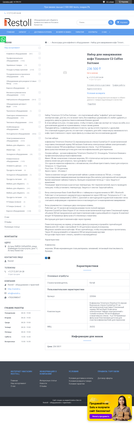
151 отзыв (110, 2)
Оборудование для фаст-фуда (16, 105)
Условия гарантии (77, 384)
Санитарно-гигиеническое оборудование (16, 116)
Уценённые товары (14, 65)
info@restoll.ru (14, 293)
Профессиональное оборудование (14, 59)
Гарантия (80, 32)
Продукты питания (14, 170)
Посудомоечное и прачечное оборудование (18, 75)
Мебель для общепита (15, 145)
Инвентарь (10, 150)
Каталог (22, 32)
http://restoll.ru (14, 289)
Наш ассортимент (12, 48)
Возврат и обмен (63, 32)
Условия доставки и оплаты (81, 378)
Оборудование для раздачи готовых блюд (21, 82)
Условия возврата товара (80, 381)
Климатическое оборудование (12, 160)
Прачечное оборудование (17, 111)
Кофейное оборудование (16, 54)
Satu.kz (78, 400)
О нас (104, 32)
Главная (10, 32)
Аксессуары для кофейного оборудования (70, 42)
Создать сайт (8, 2)
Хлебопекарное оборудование (12, 128)
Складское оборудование (17, 154)
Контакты (92, 32)
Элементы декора (13, 166)
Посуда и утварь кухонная (17, 70)
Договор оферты (105, 378)
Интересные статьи (48, 381)
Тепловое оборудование (16, 122)
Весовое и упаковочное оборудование (16, 94)
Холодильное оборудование (18, 134)
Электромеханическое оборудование (15, 139)
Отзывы (8, 222)
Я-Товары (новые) (13, 202)
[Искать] (111, 22)
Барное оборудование (15, 88)
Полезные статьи (12, 227)
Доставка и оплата (43, 32)
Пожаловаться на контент (81, 403)
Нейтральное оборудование (18, 100)
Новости (43, 383)
